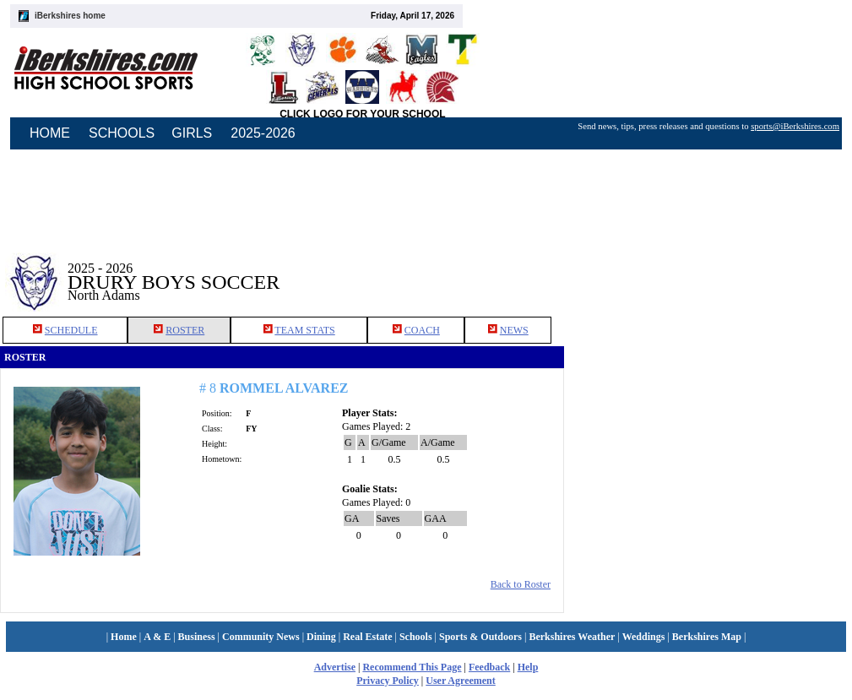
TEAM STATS (304, 330)
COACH (422, 330)
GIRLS (191, 133)
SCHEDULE (71, 330)
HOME (50, 133)
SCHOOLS (122, 133)
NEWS (514, 330)
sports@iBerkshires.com (795, 126)
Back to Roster (521, 584)
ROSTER (185, 330)
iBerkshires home (70, 15)
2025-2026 (263, 133)
